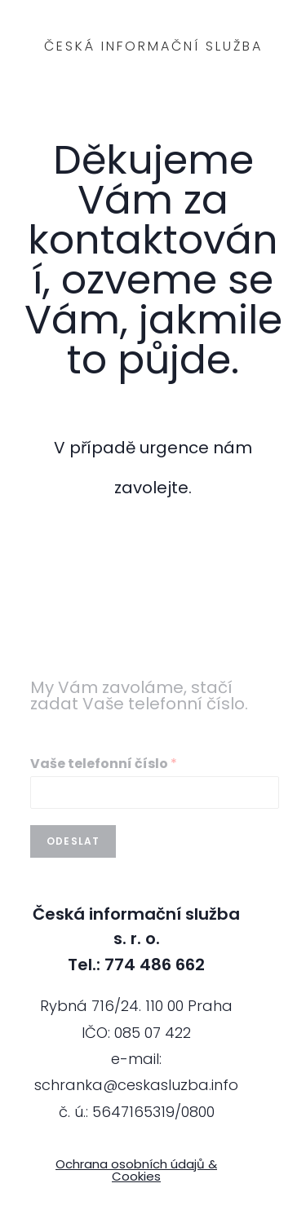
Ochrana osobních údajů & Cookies (136, 1170)
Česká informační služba (153, 46)
